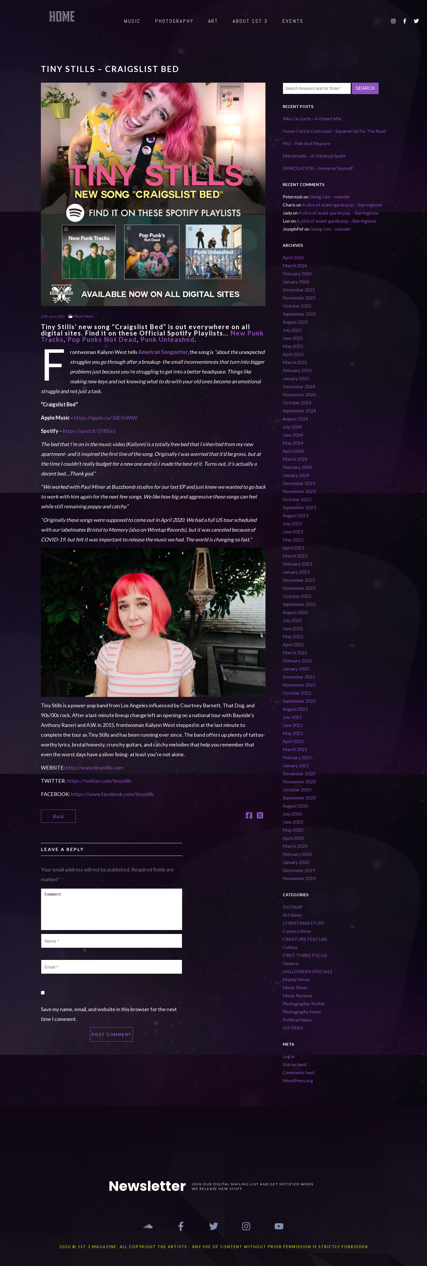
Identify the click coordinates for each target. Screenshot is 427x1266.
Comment (111, 909)
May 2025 (293, 346)
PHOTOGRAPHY (174, 21)
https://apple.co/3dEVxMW (105, 417)
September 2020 (299, 797)
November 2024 (299, 394)
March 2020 (295, 846)
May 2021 (293, 733)
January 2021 (296, 765)
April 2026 (293, 257)
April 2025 (293, 354)
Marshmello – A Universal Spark (314, 155)
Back (58, 816)
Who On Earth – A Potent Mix (312, 118)
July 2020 (292, 813)
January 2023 (296, 572)
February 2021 (297, 757)
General (290, 963)
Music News (84, 316)
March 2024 (295, 459)
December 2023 (299, 483)
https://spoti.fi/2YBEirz (89, 431)
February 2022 (297, 660)
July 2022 (292, 620)
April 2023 (293, 547)
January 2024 (296, 475)
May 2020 (293, 830)
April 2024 (293, 451)
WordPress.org (298, 1080)
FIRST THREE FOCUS (305, 955)
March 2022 (295, 652)
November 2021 (299, 684)
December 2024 (299, 386)
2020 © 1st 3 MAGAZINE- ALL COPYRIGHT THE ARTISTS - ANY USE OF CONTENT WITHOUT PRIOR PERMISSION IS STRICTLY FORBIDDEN (213, 1246)
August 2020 (295, 805)
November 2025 (299, 297)
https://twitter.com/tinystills (99, 781)
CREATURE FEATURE (305, 939)
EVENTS (292, 21)
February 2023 (297, 563)
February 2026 (297, 273)
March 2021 (295, 749)
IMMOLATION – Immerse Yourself (318, 168)
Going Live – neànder (329, 196)
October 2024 (297, 402)
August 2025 (295, 322)
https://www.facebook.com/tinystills (112, 794)
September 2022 (299, 604)
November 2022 (299, 588)
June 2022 (293, 628)
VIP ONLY (293, 1027)
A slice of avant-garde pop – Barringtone (342, 204)
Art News (292, 915)
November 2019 (299, 878)
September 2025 (299, 313)
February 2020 (297, 854)
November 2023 (299, 491)
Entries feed (294, 1064)
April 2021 (293, 741)
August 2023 (295, 515)
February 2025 (297, 370)
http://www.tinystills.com (94, 767)
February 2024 (297, 467)
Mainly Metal (296, 979)
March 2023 (295, 555)
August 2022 (295, 612)
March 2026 (295, 265)
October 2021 (297, 692)
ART (213, 21)
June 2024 (293, 434)
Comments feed (298, 1072)
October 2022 (297, 596)
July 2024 (292, 426)
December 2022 (299, 580)
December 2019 (299, 870)
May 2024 (293, 443)
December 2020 (299, 773)
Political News (297, 1019)
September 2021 (299, 701)
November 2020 (299, 781)
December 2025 (299, 289)
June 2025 (293, 338)
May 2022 (293, 636)
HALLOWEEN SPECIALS (307, 971)
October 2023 (297, 499)
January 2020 (296, 862)
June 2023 (293, 531)
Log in (289, 1056)
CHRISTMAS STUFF (303, 923)
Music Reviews (297, 995)
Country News (297, 931)
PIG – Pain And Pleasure (306, 143)
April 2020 (293, 838)
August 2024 (295, 418)
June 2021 (293, 725)
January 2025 (296, 378)
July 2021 (292, 717)
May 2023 (293, 539)
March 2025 (295, 362)
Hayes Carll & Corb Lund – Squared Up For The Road (334, 131)
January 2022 (296, 668)
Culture (290, 947)
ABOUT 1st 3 (250, 21)
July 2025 (292, 330)
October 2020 (297, 789)
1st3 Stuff (292, 906)
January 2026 (296, 281)
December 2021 (299, 676)
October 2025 (297, 305)
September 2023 (299, 507)
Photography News (302, 1011)
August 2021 (295, 709)
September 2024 (299, 410)
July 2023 (292, 523)
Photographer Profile (304, 1003)
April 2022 (293, 644)
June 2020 (293, 822)
